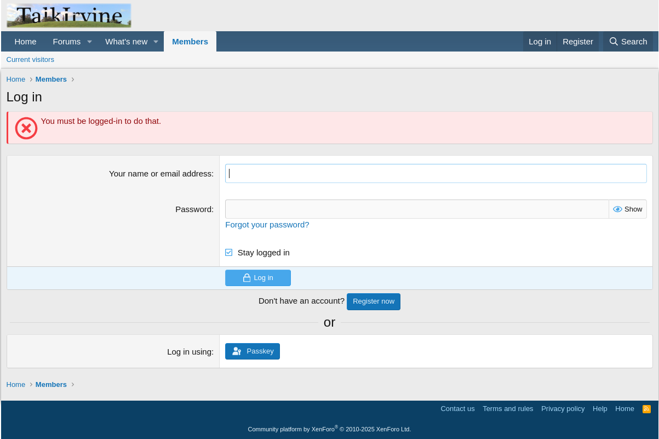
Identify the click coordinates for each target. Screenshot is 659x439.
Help (600, 408)
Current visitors (30, 59)
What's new (126, 41)
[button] (89, 41)
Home (26, 41)
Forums (67, 41)
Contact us (457, 408)
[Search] (628, 41)
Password (193, 209)
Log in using (189, 351)
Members (190, 41)
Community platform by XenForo (329, 429)
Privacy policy (562, 408)
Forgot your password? (267, 224)
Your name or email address (160, 173)
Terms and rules (508, 408)
